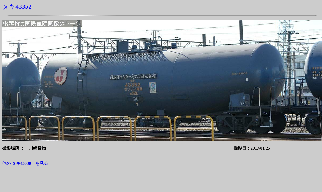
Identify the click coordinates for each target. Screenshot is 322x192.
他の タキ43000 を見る (25, 163)
